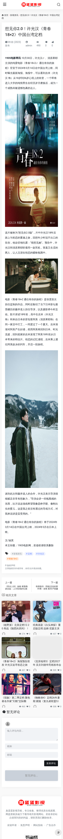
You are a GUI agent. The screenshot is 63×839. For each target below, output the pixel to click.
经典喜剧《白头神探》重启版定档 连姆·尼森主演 (47, 626)
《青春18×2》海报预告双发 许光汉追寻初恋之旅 (16, 663)
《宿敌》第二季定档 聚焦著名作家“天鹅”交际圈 (16, 699)
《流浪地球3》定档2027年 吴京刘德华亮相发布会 (47, 663)
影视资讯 (14, 15)
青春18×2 (30, 63)
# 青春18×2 (12, 559)
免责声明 (25, 825)
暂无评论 (13, 712)
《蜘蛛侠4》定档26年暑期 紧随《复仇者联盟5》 (46, 699)
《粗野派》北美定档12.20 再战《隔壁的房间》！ (15, 626)
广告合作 (51, 825)
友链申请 (12, 825)
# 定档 (29, 554)
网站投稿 (38, 825)
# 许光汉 (40, 554)
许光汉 (38, 58)
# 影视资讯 (17, 554)
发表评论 (51, 763)
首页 (6, 15)
